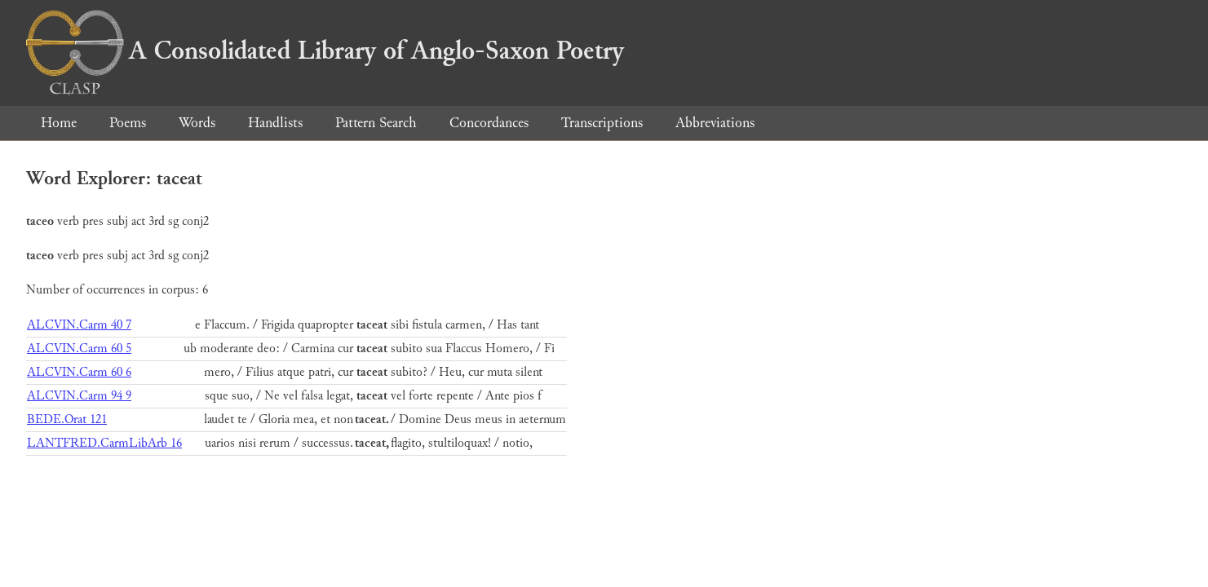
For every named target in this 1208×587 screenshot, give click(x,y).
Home (59, 123)
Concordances (489, 123)
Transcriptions (602, 123)
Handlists (275, 123)
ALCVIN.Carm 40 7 (79, 325)
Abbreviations (714, 123)
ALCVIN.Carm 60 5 (79, 348)
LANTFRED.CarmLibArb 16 (104, 443)
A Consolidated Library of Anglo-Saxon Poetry (325, 50)
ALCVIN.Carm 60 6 (79, 372)
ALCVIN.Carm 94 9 (79, 395)
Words (197, 123)
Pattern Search (376, 123)
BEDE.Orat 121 (67, 419)
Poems (127, 123)
